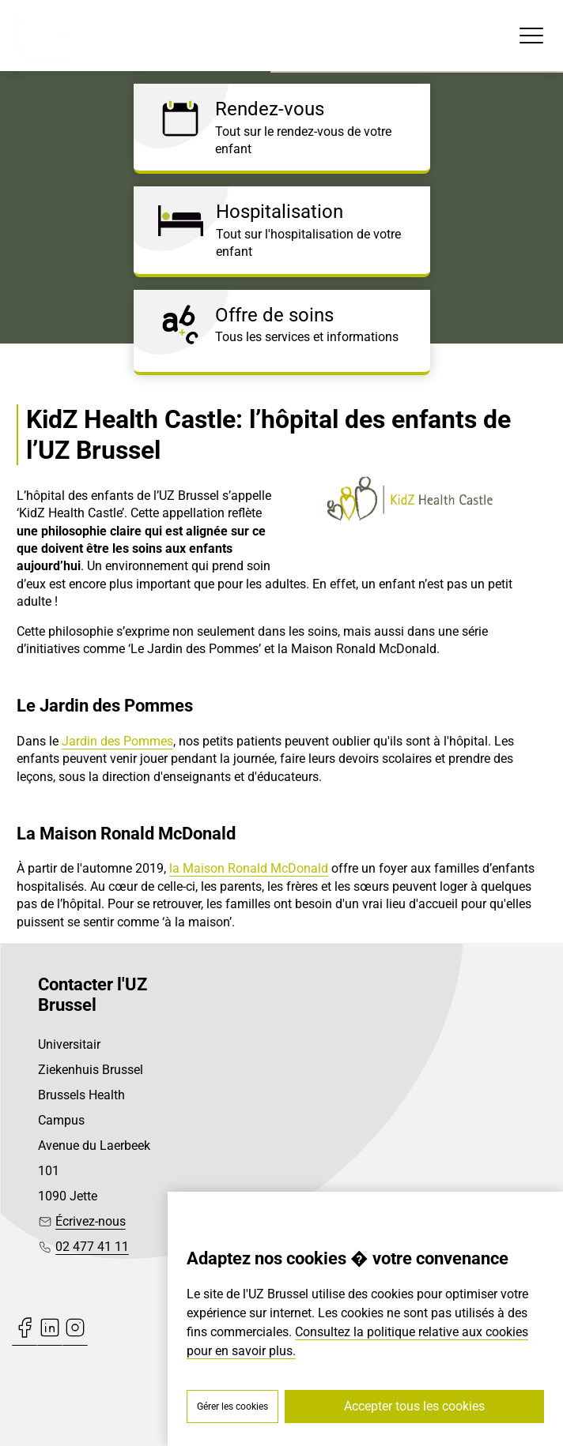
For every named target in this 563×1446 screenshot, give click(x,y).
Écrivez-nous (90, 1221)
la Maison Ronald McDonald (248, 868)
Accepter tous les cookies (414, 1406)
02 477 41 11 (92, 1246)
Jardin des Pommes (117, 741)
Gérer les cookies (232, 1406)
